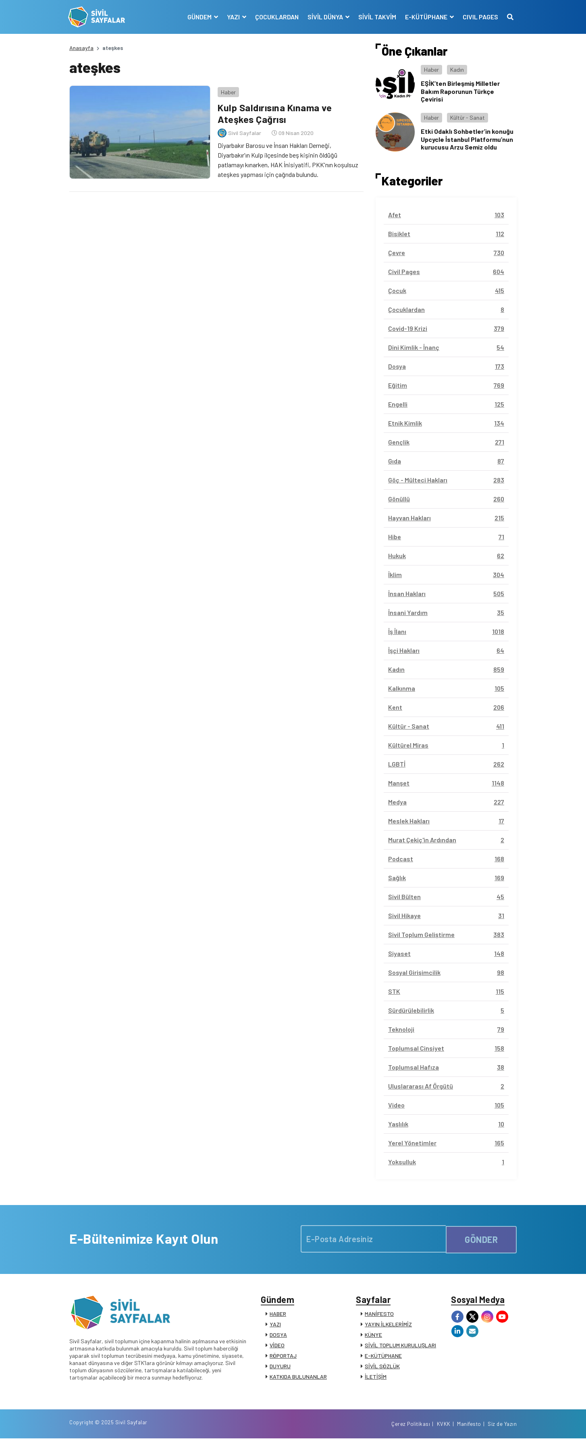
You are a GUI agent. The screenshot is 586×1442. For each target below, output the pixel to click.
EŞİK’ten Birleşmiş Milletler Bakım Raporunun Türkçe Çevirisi (460, 90)
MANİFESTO (379, 1314)
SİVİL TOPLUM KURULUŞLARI (400, 1346)
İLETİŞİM (376, 1377)
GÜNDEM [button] (199, 17)
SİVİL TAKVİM (376, 17)
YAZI (275, 1325)
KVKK (444, 1427)
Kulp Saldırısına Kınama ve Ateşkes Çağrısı (275, 112)
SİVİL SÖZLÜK (382, 1367)
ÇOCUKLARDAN (275, 17)
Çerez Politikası (410, 1427)
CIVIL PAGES (479, 17)
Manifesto (469, 1427)
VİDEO (277, 1346)
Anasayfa (81, 47)
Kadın (457, 69)
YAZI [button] (233, 17)
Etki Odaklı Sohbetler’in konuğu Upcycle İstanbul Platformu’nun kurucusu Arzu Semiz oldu (467, 138)
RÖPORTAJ (283, 1356)
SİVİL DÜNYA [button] (324, 17)
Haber (227, 90)
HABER (278, 1314)
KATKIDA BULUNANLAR (298, 1377)
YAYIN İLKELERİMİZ (388, 1325)
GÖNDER (481, 1238)
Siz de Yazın (502, 1427)
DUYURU (280, 1367)
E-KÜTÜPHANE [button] (425, 17)
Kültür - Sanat (467, 117)
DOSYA (278, 1335)
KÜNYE (373, 1335)
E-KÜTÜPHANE (383, 1356)
